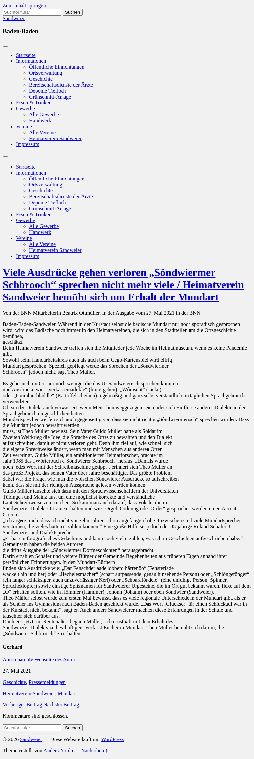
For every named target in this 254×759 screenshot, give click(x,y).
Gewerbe (25, 108)
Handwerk (40, 120)
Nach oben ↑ (94, 750)
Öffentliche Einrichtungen (56, 67)
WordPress (112, 739)
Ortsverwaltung (45, 73)
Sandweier (14, 18)
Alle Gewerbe (44, 114)
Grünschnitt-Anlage (50, 97)
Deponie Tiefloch (47, 91)
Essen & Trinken (34, 102)
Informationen (31, 61)
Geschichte (41, 79)
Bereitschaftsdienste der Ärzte (61, 85)
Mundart (67, 693)
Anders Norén (58, 750)
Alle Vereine (42, 132)
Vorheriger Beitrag (22, 704)
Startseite (26, 55)
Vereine (24, 126)
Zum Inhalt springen (24, 5)
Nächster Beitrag (61, 704)
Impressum (27, 144)
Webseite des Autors (55, 659)
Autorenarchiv (18, 659)
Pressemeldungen (47, 682)
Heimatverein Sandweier (55, 138)
